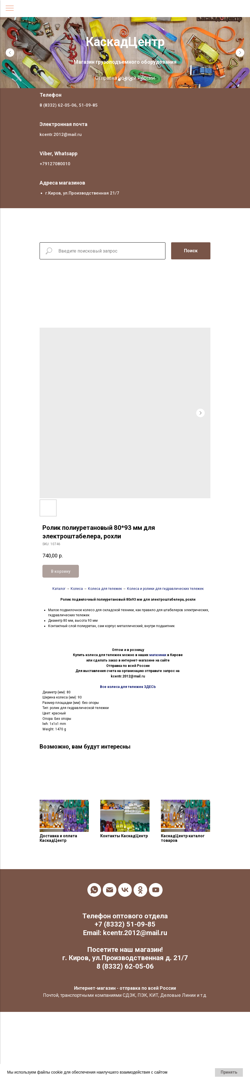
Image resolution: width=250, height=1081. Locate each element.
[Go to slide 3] (130, 79)
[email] (109, 890)
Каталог (58, 589)
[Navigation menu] (10, 8)
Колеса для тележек (104, 589)
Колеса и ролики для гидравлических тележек (165, 589)
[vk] (125, 890)
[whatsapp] (94, 890)
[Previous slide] (10, 52)
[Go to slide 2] (125, 79)
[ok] (140, 890)
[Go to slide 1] (119, 79)
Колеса (77, 589)
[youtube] (156, 890)
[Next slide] (240, 52)
